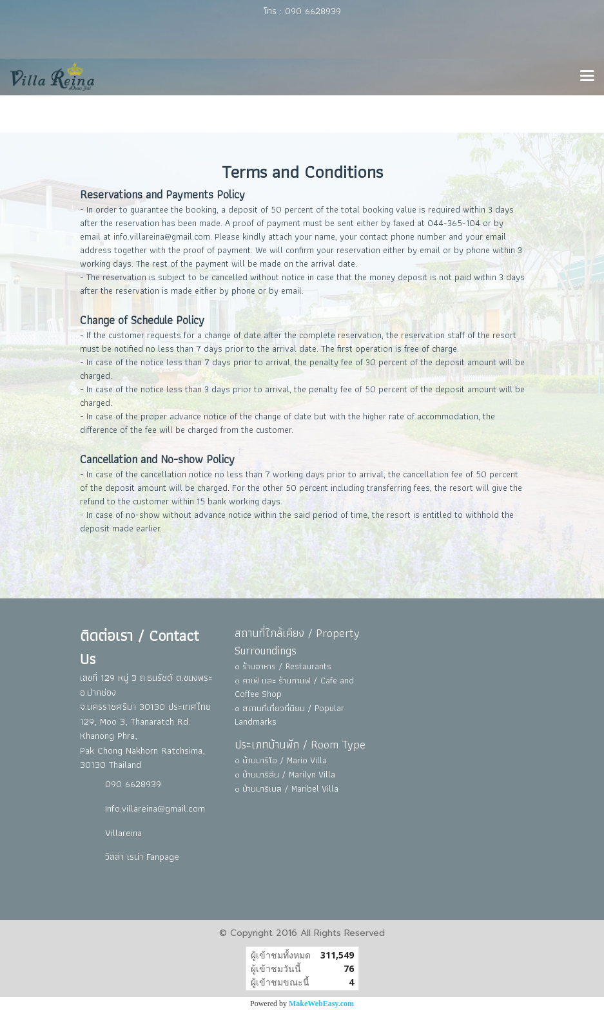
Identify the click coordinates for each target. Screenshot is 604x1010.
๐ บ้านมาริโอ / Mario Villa (281, 760)
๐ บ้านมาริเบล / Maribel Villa (286, 788)
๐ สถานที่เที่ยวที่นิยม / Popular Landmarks (289, 715)
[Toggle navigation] (587, 76)
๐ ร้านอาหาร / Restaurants (283, 666)
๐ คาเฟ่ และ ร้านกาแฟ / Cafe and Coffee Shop (294, 687)
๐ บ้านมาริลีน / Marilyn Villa (285, 774)
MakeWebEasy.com (321, 1003)
